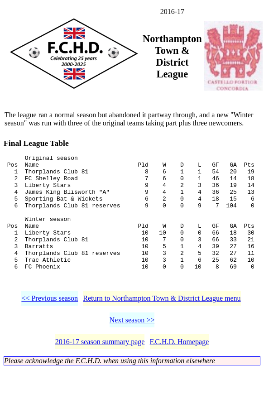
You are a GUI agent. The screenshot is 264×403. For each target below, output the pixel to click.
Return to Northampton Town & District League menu (161, 324)
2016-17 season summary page (100, 367)
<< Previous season (49, 324)
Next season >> (132, 346)
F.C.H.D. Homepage (179, 367)
